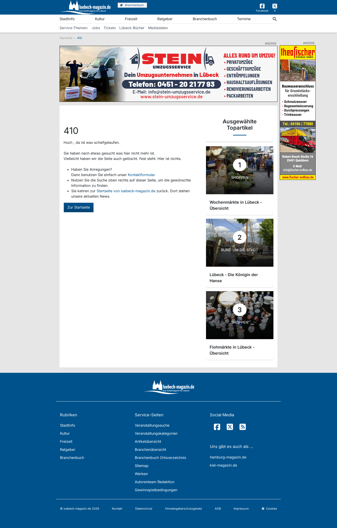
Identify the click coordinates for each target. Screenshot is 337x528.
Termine (244, 19)
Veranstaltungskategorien (156, 433)
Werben (141, 473)
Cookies (269, 508)
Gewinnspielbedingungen (156, 490)
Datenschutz (143, 508)
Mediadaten (158, 28)
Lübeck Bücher (131, 28)
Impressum (241, 508)
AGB (218, 508)
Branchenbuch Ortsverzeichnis (160, 457)
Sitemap (142, 465)
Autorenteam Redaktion (154, 482)
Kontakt (117, 508)
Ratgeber (165, 19)
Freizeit (131, 19)
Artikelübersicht (148, 441)
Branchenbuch (205, 19)
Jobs (96, 28)
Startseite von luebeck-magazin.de (126, 191)
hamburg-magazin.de (228, 457)
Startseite (66, 38)
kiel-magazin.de (223, 465)
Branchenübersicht (150, 449)
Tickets (110, 28)
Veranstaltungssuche (152, 425)
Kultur (100, 19)
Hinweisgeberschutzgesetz (183, 508)
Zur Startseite (78, 207)
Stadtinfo (67, 19)
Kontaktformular (141, 174)
